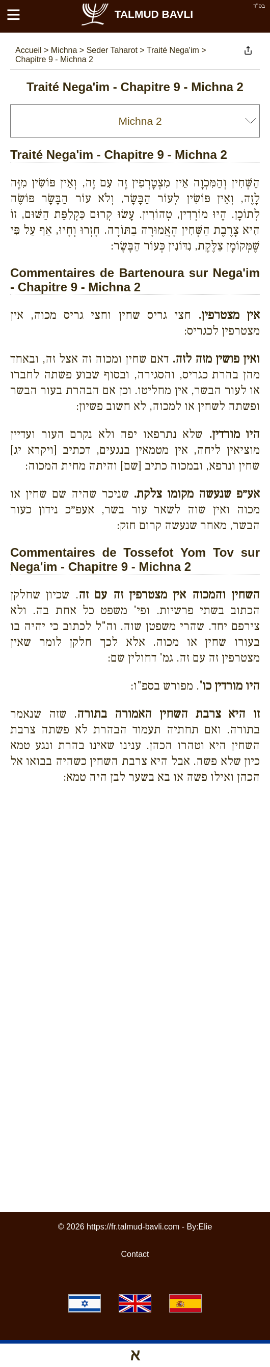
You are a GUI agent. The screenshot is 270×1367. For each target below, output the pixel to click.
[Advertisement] (140, 886)
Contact (135, 1254)
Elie (205, 1226)
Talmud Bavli (136, 14)
